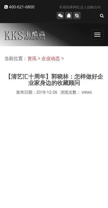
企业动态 (50, 58)
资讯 (32, 58)
